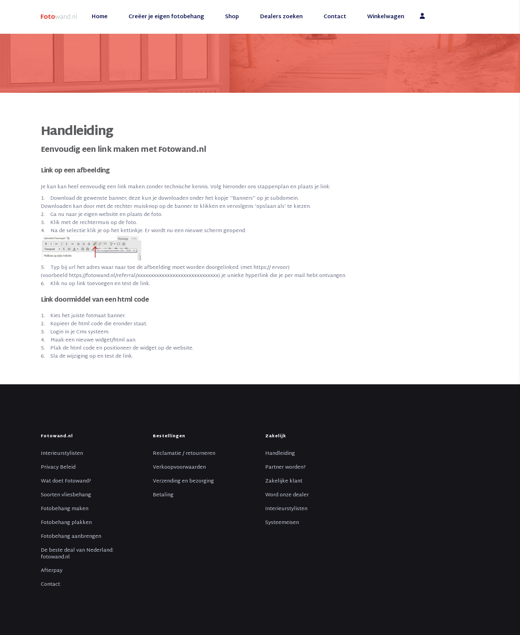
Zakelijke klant (283, 481)
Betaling (163, 495)
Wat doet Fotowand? (66, 481)
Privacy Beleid (58, 467)
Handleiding (280, 453)
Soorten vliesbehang (66, 495)
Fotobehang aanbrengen (71, 536)
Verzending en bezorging (183, 481)
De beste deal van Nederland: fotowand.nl (77, 554)
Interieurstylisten (62, 453)
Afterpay (51, 571)
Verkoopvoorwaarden (179, 467)
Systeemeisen (282, 523)
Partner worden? (285, 467)
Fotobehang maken (64, 509)
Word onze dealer (287, 495)
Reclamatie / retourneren (184, 453)
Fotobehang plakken (66, 523)
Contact (50, 584)
